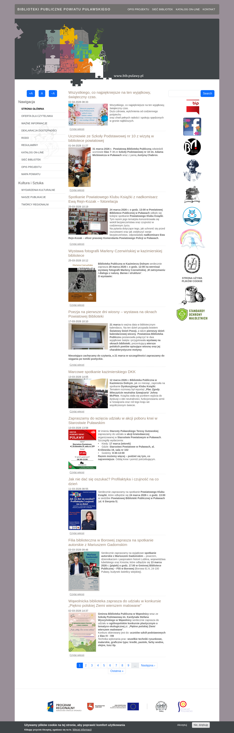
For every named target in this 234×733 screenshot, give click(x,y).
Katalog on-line (188, 9)
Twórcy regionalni (35, 204)
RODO (25, 137)
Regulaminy (29, 145)
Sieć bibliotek (162, 9)
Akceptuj (182, 725)
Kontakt (209, 9)
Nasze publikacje (33, 197)
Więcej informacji (82, 730)
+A (31, 93)
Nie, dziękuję (201, 725)
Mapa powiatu (30, 174)
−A (53, 93)
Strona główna (32, 108)
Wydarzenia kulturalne (38, 190)
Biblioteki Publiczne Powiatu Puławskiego (64, 9)
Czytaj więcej (77, 129)
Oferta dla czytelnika (37, 116)
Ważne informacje (34, 123)
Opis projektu (138, 9)
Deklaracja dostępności (39, 130)
